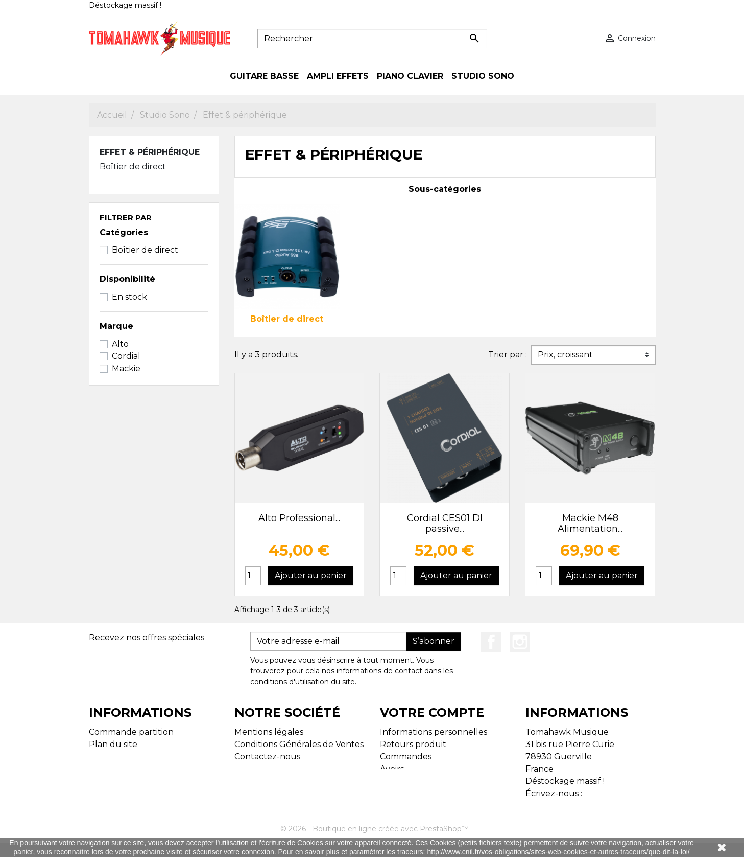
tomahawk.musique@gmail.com (591, 805)
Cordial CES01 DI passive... (445, 523)
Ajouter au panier (311, 575)
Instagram (520, 642)
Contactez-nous (267, 756)
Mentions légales (268, 732)
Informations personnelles (433, 732)
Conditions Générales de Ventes (299, 744)
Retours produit (413, 744)
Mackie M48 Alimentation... (590, 523)
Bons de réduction (418, 793)
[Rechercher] (372, 38)
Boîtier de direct (133, 166)
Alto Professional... (299, 518)
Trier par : (507, 354)
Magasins (107, 756)
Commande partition (131, 732)
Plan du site (113, 744)
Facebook (491, 642)
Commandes (405, 756)
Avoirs (392, 769)
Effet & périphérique (150, 152)
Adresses (398, 781)
